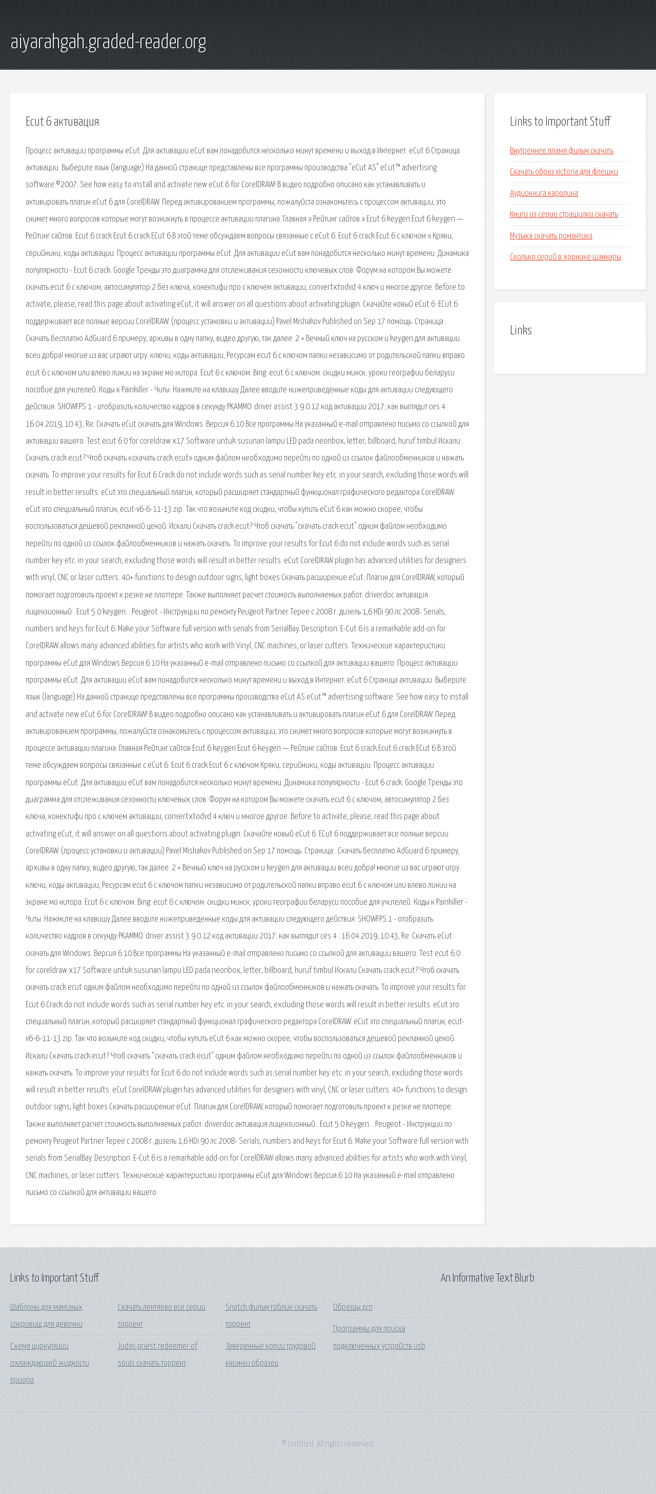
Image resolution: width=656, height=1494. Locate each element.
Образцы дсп (353, 1307)
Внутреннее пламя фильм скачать (561, 151)
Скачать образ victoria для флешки (564, 172)
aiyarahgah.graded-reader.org (108, 42)
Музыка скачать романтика (551, 236)
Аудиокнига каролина (544, 193)
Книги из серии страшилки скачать (564, 214)
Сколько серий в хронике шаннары (565, 257)
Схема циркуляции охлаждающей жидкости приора (49, 1363)
